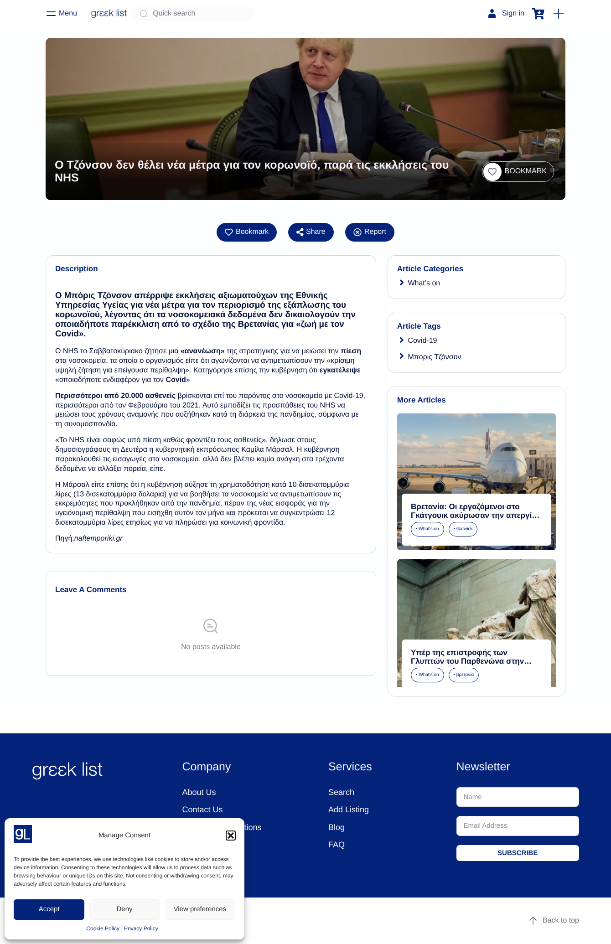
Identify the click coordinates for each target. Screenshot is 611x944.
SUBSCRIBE (517, 853)
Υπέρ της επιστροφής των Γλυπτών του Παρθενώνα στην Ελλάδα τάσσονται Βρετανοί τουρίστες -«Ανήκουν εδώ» (467, 665)
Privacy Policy (141, 928)
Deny (124, 909)
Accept (49, 909)
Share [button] (311, 232)
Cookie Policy (102, 928)
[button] (230, 835)
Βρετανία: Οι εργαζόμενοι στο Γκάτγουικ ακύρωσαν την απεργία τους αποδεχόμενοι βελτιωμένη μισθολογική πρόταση (474, 519)
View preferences (200, 909)
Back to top (553, 921)
